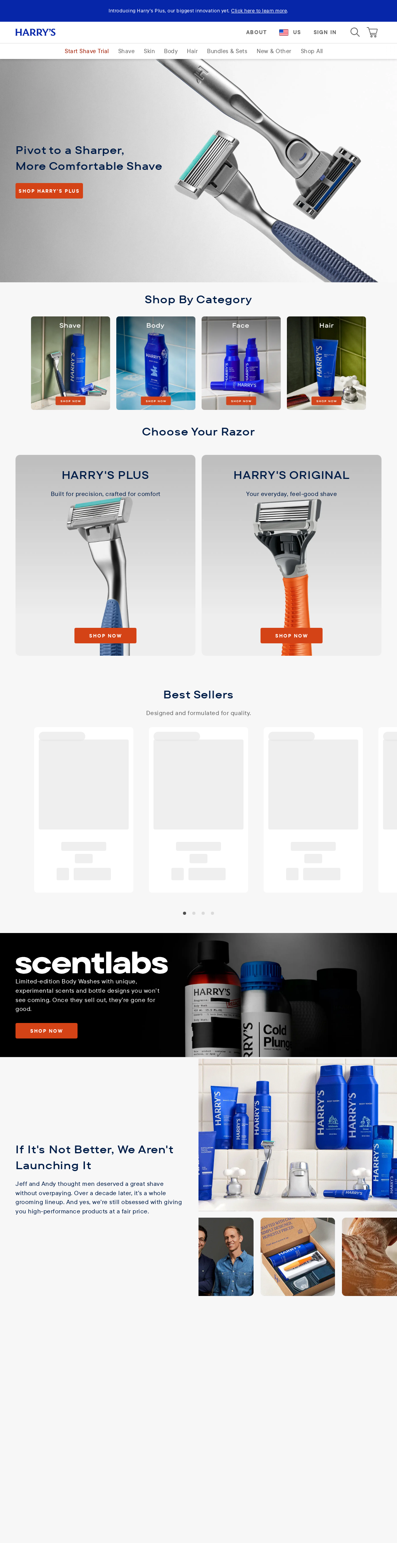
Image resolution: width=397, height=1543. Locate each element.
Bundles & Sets (227, 51)
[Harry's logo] (45, 32)
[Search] (355, 32)
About (256, 32)
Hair (192, 51)
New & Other (274, 51)
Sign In (325, 32)
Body (171, 51)
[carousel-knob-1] (193, 913)
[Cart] (372, 32)
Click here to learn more (259, 10)
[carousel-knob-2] (203, 913)
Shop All (312, 51)
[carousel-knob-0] (184, 913)
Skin (149, 51)
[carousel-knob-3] (212, 913)
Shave (126, 51)
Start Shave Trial (87, 51)
